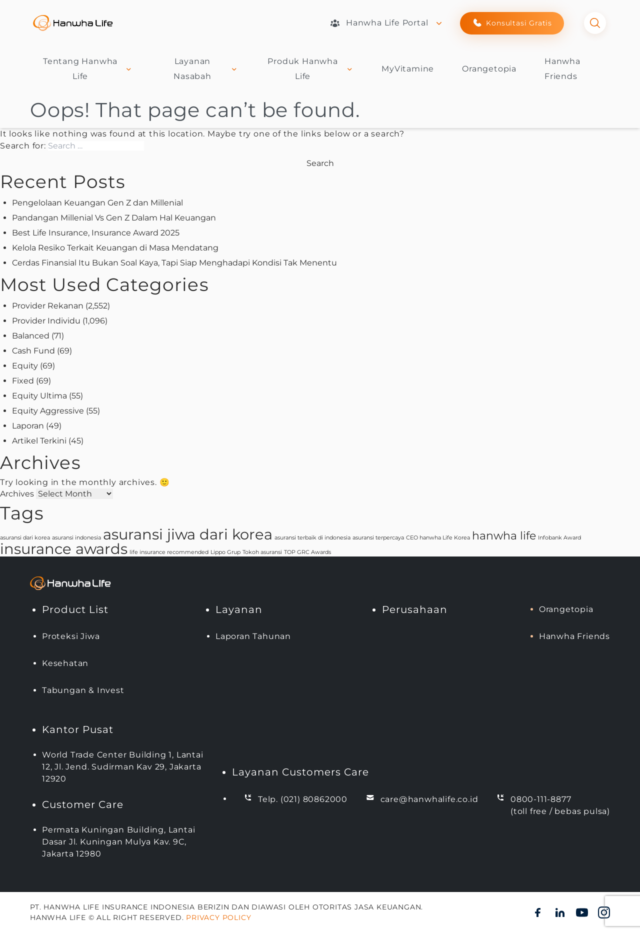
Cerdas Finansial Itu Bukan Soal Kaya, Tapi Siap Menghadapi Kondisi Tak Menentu (174, 263)
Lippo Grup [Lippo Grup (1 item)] (225, 552)
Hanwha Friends (574, 636)
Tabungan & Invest (83, 690)
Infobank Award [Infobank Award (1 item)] (559, 537)
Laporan (28, 425)
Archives (17, 493)
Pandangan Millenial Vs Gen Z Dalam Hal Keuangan (114, 217)
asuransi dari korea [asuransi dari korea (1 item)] (25, 537)
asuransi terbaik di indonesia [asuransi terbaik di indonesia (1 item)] (312, 537)
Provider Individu (46, 321)
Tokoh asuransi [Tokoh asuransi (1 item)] (262, 552)
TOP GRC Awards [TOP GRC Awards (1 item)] (307, 552)
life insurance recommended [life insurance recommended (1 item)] (169, 552)
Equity (25, 365)
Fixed (23, 381)
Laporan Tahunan (253, 636)
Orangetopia (489, 69)
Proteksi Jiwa (71, 636)
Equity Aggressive (48, 411)
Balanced (31, 335)
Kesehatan (65, 663)
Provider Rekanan (48, 305)
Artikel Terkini (39, 441)
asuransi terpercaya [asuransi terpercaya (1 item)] (378, 537)
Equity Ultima (39, 395)
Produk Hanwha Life (311, 68)
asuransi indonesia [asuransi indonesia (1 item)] (76, 537)
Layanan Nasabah (206, 68)
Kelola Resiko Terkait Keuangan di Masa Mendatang (115, 247)
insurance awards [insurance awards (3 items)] (64, 549)
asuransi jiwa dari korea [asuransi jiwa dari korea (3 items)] (187, 534)
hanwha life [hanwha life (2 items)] (504, 535)
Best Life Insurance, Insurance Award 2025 (96, 233)
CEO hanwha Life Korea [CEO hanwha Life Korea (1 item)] (438, 537)
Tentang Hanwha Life (88, 68)
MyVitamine (408, 69)
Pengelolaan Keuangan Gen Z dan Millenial (97, 203)
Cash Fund (33, 351)
